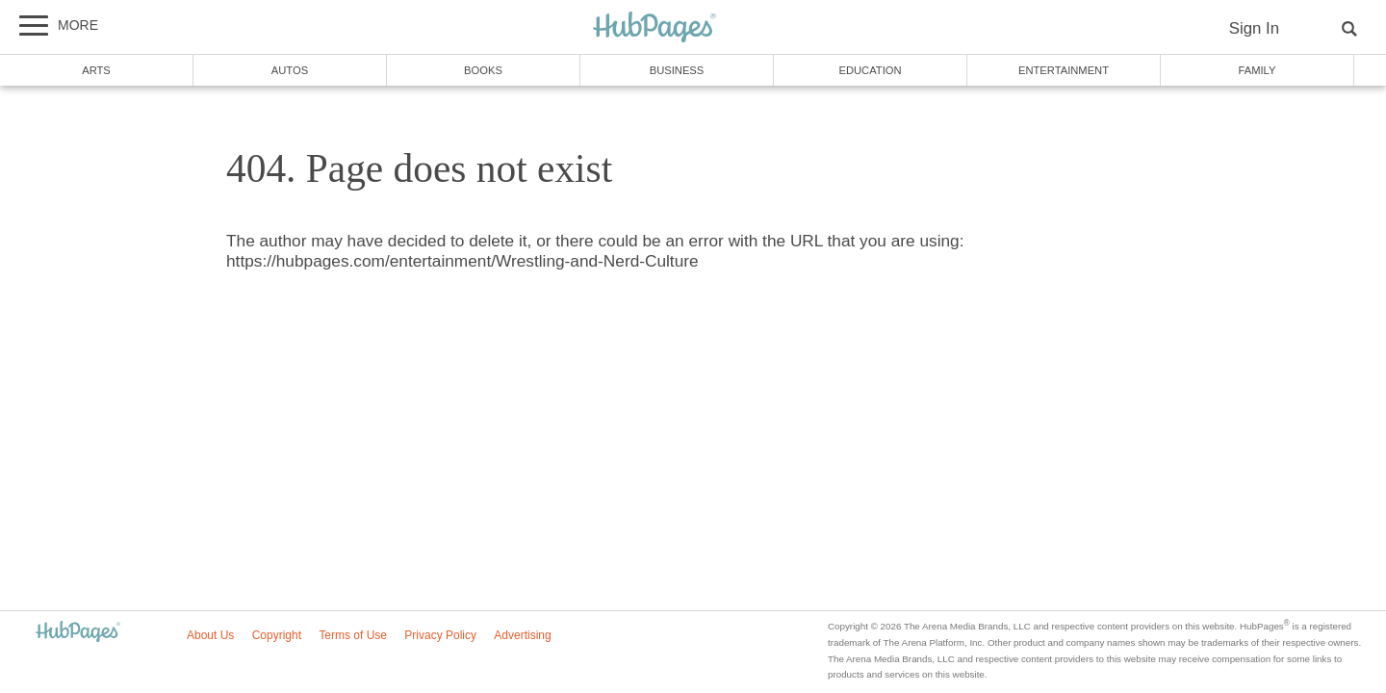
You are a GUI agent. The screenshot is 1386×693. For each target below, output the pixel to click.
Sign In (1254, 28)
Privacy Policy (440, 635)
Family (1257, 70)
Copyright (276, 635)
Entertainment (1063, 70)
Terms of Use (353, 635)
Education (869, 70)
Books (483, 70)
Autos (289, 70)
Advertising (522, 635)
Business (677, 70)
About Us (210, 635)
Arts (96, 70)
